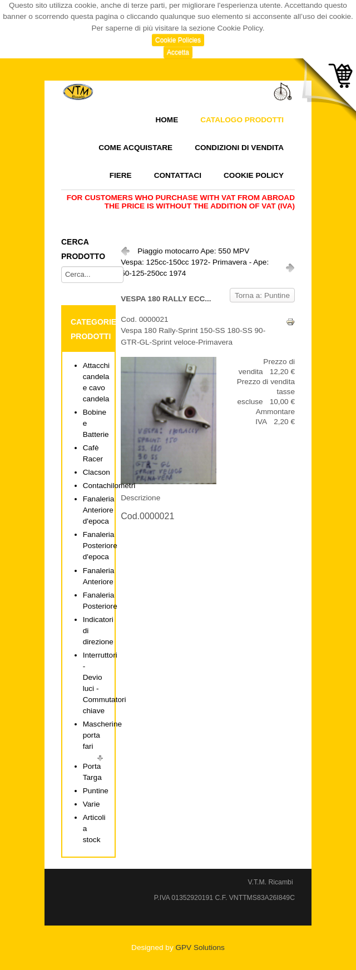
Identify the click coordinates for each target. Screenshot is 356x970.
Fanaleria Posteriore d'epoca (100, 545)
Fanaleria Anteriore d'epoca (99, 510)
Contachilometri (109, 485)
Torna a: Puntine (262, 295)
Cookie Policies (178, 40)
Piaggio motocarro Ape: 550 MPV (193, 251)
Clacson (96, 472)
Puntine (95, 791)
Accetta (178, 52)
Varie (91, 804)
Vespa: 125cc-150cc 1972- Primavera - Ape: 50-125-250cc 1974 (195, 267)
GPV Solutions (199, 947)
